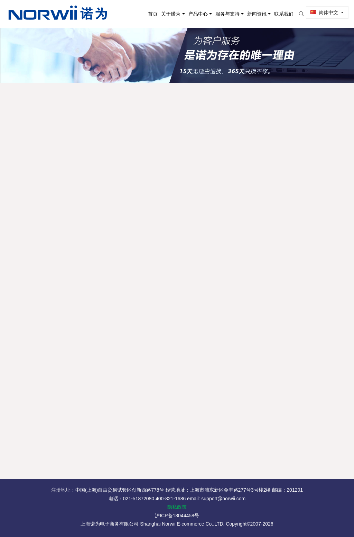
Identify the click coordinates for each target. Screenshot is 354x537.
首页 (151, 14)
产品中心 (196, 14)
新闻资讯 (255, 14)
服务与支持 (226, 14)
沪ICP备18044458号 (177, 515)
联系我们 (282, 14)
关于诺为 (169, 14)
